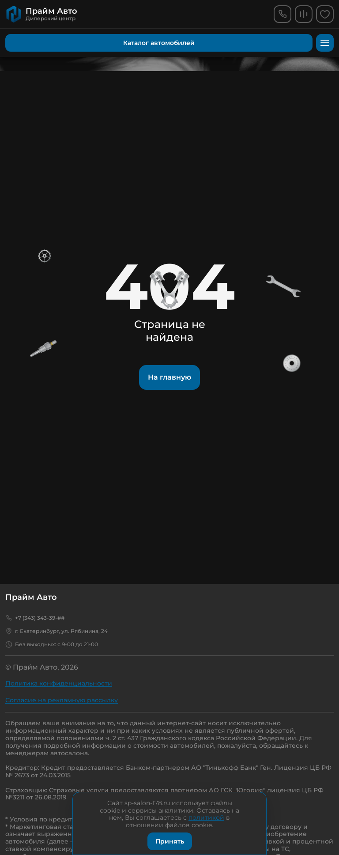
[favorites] (325, 14)
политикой (206, 817)
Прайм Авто (31, 597)
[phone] (282, 14)
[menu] (325, 43)
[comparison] (304, 14)
